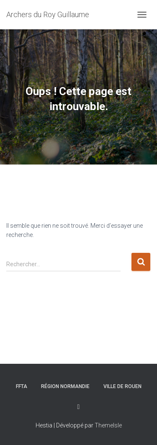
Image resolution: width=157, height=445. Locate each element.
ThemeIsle (108, 425)
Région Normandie (65, 386)
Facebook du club (78, 407)
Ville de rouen (122, 386)
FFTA (21, 386)
